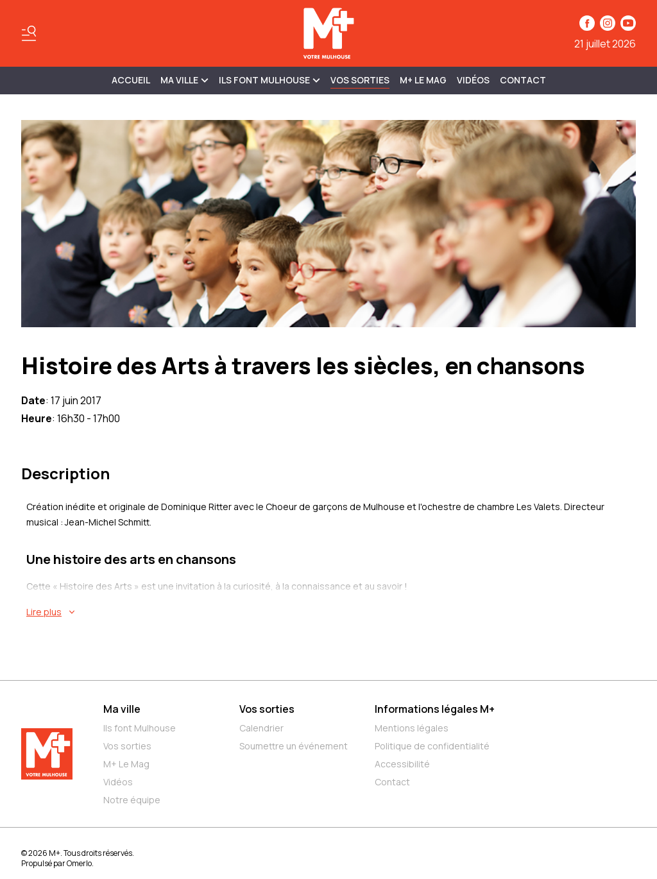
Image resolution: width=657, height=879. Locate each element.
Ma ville (122, 709)
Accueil (131, 80)
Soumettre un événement (293, 746)
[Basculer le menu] (29, 33)
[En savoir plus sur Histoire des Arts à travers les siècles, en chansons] (331, 612)
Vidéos (473, 80)
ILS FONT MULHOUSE (269, 80)
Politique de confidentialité (432, 746)
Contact (523, 80)
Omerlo (79, 863)
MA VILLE (184, 80)
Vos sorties (359, 80)
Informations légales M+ (435, 709)
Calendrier (261, 728)
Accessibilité (402, 764)
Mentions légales (411, 728)
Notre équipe (131, 800)
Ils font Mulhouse (139, 728)
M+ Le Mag (423, 80)
